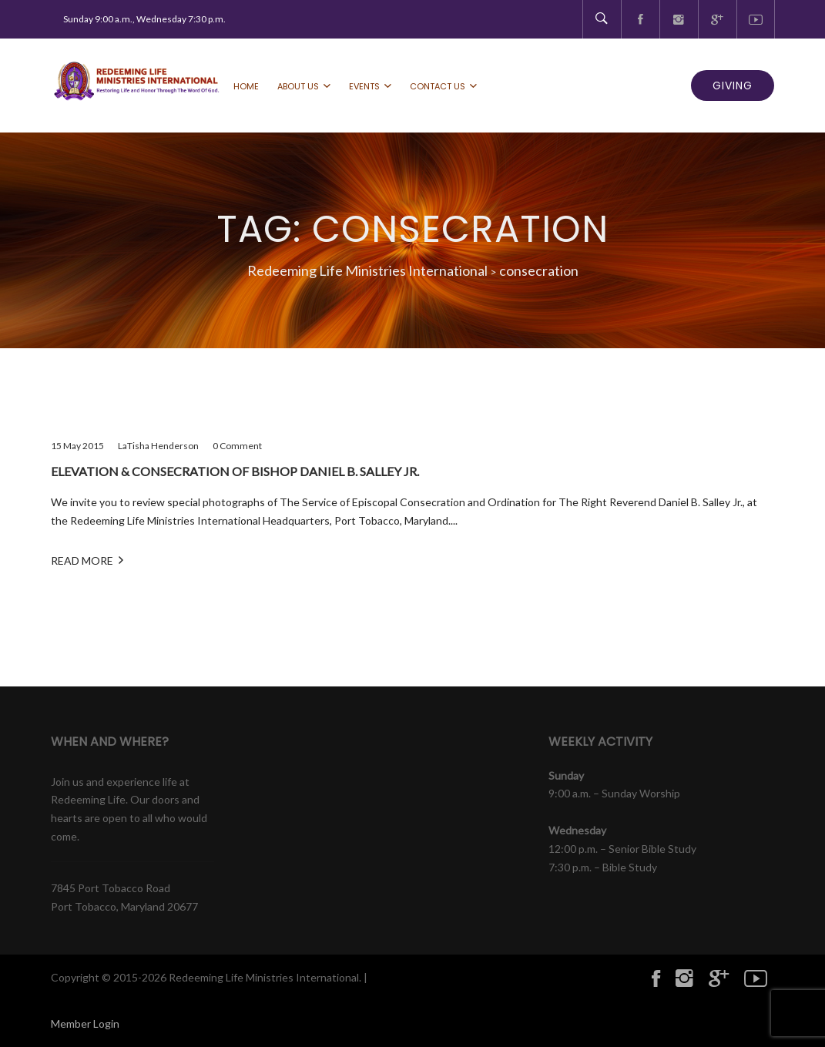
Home (246, 86)
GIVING (733, 85)
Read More (87, 559)
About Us (298, 86)
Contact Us (437, 86)
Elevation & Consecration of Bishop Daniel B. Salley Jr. (235, 471)
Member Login (85, 1023)
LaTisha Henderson (158, 445)
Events (364, 86)
